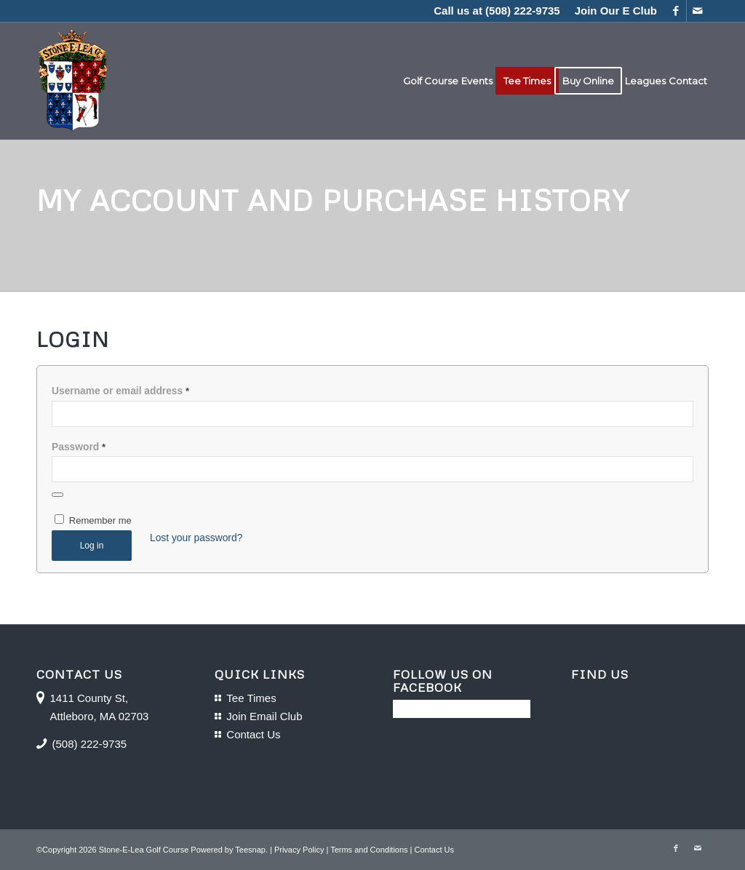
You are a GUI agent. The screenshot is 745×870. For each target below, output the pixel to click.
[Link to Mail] (698, 11)
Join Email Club (264, 716)
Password (78, 447)
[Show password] (57, 494)
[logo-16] (72, 81)
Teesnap (250, 849)
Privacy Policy (299, 849)
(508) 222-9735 (522, 10)
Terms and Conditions (368, 849)
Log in (92, 545)
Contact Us (253, 734)
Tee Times (251, 698)
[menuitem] (612, 11)
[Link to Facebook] (675, 11)
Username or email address (120, 391)
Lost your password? (196, 537)
